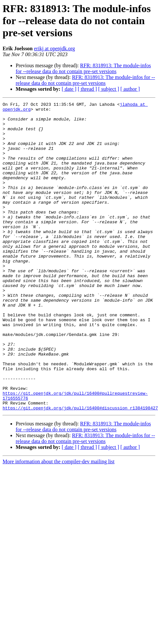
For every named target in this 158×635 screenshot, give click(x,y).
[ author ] (130, 89)
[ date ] (69, 89)
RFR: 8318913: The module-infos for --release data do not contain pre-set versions (83, 68)
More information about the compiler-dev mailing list (59, 523)
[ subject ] (108, 89)
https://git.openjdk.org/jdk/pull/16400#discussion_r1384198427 (80, 469)
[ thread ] (87, 89)
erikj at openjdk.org (54, 48)
